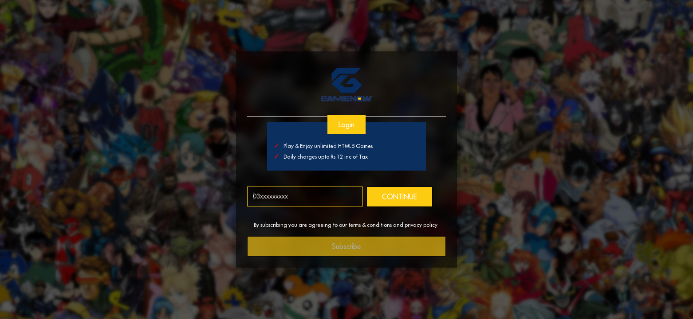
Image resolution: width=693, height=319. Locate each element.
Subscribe (346, 246)
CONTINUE (399, 196)
